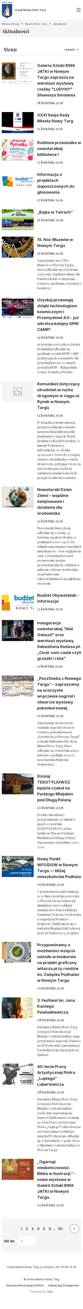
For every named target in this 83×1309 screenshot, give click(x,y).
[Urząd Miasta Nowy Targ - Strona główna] (24, 10)
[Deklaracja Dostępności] (63, 1286)
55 (60, 1229)
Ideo (50, 1291)
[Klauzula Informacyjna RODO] (25, 1286)
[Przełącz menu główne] (78, 10)
